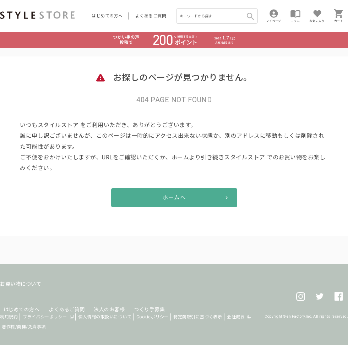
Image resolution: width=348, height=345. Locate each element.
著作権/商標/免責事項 (24, 326)
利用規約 (9, 316)
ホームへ (174, 197)
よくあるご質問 (151, 15)
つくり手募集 (135, 301)
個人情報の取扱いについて (104, 316)
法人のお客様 (98, 301)
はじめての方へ (107, 15)
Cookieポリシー (152, 316)
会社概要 (236, 316)
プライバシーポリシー (45, 316)
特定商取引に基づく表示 (197, 316)
